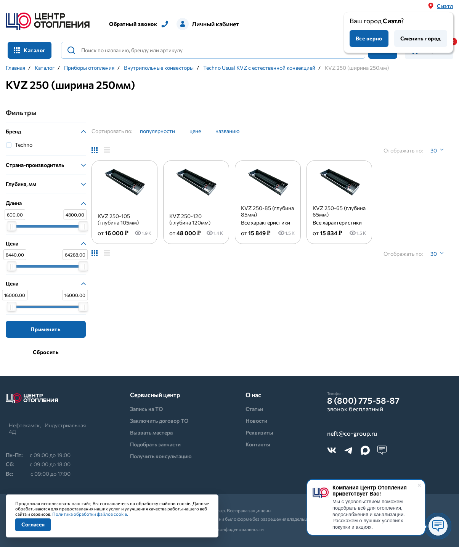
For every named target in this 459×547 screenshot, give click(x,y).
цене (195, 131)
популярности (157, 131)
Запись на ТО (146, 409)
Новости (256, 420)
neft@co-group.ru (352, 433)
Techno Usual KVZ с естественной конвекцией (259, 68)
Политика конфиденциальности (230, 529)
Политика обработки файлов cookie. (90, 514)
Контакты (258, 444)
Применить (45, 329)
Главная (15, 68)
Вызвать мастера (151, 432)
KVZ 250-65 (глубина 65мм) (339, 211)
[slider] (11, 226)
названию (227, 131)
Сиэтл (445, 6)
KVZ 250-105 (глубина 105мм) (118, 219)
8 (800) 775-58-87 (363, 401)
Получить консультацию (161, 456)
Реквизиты (259, 432)
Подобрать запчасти (155, 444)
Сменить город (420, 38)
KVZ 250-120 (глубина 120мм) (189, 219)
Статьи (254, 409)
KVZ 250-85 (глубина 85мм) (267, 211)
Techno (23, 144)
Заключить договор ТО (159, 420)
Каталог (29, 50)
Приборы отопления (89, 68)
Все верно (369, 38)
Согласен (33, 524)
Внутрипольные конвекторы (159, 68)
